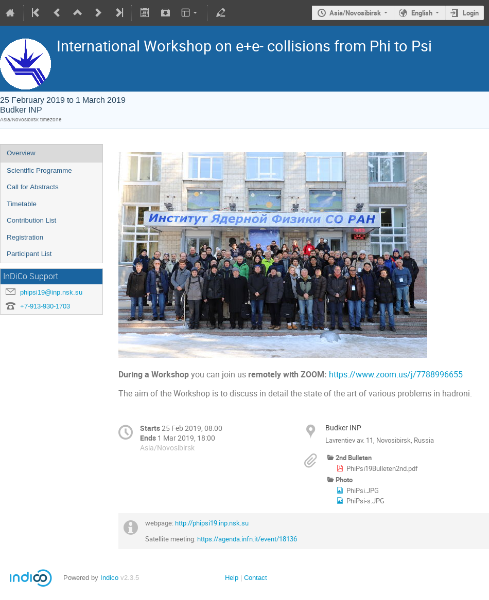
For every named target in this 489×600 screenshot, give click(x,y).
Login (471, 12)
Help (231, 577)
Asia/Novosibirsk (355, 12)
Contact (255, 577)
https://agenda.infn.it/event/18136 (246, 538)
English (421, 12)
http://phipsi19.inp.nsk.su (212, 523)
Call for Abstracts (33, 187)
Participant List (29, 254)
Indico (109, 577)
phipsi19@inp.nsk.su (51, 292)
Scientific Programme (39, 170)
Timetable (22, 204)
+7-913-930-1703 (45, 306)
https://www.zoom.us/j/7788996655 (396, 374)
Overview (21, 153)
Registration (25, 237)
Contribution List (31, 220)
